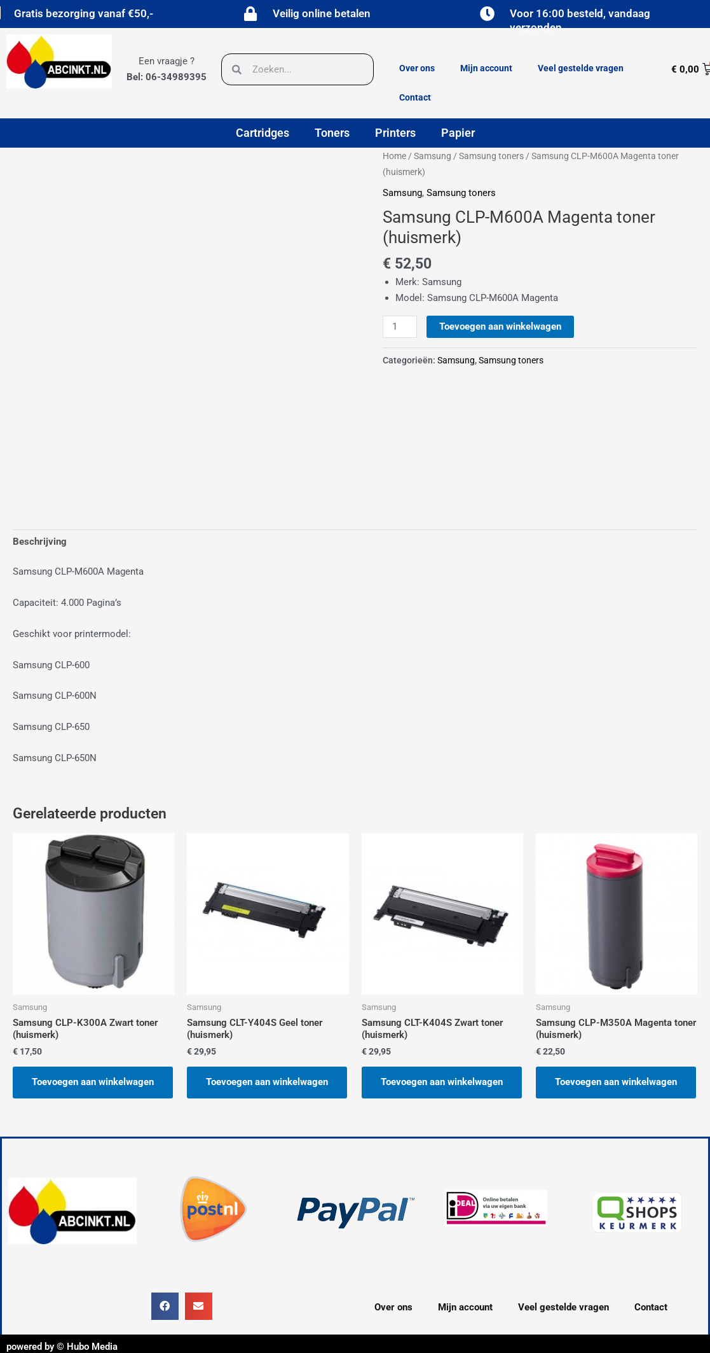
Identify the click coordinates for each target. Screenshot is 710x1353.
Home (394, 156)
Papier (458, 132)
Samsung (432, 156)
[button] (165, 1306)
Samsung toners (491, 156)
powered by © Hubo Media (62, 1346)
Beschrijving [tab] (40, 541)
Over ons (417, 68)
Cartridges (262, 132)
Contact (415, 97)
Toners (332, 132)
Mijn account (486, 68)
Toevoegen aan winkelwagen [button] (93, 1082)
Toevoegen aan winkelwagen (500, 326)
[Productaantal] (400, 327)
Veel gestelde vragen (581, 68)
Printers (395, 132)
